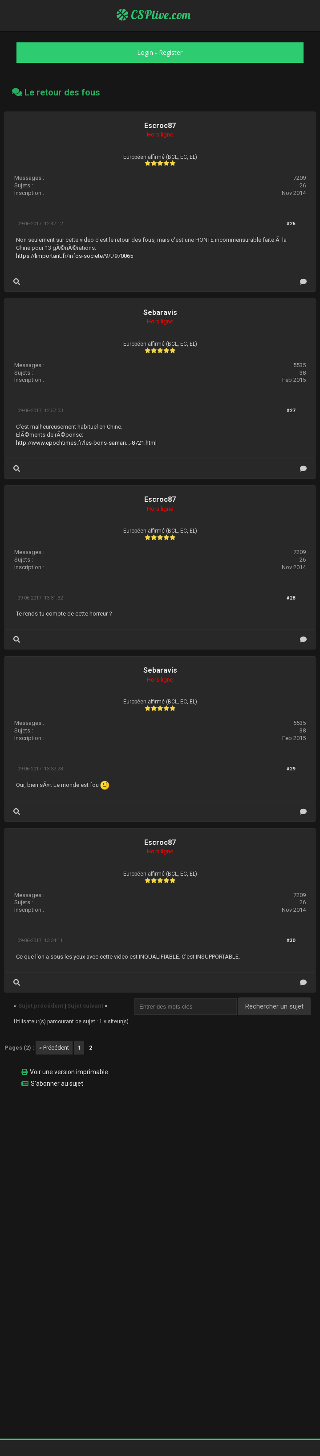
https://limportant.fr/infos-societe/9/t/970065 (74, 255)
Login (145, 52)
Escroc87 (160, 125)
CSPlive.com (153, 14)
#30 (291, 940)
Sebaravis (160, 312)
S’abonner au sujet (57, 1083)
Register (170, 52)
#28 (291, 598)
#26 (291, 224)
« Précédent (54, 1047)
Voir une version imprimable (69, 1071)
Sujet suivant (85, 1005)
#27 (291, 411)
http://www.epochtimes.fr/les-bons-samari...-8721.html (86, 442)
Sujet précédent (40, 1005)
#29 (291, 769)
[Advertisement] (160, 1157)
